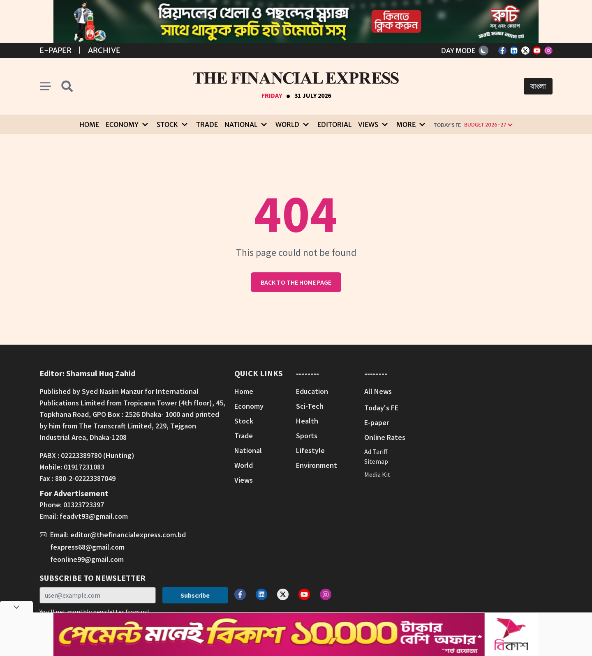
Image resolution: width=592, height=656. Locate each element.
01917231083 (84, 467)
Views (243, 480)
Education (312, 391)
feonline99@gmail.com (87, 559)
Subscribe (195, 595)
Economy (249, 406)
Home (89, 124)
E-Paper (55, 50)
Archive (104, 50)
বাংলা (538, 86)
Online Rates (384, 437)
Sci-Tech (310, 406)
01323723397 (83, 504)
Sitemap (376, 461)
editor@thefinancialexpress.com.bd (128, 534)
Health (307, 421)
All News (378, 391)
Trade (207, 124)
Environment (316, 465)
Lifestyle (310, 450)
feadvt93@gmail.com (94, 516)
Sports (306, 435)
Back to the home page (296, 282)
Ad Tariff (375, 451)
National (248, 450)
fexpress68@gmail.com (87, 547)
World (243, 465)
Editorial (334, 124)
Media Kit (377, 474)
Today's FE (447, 125)
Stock (243, 421)
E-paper (376, 422)
